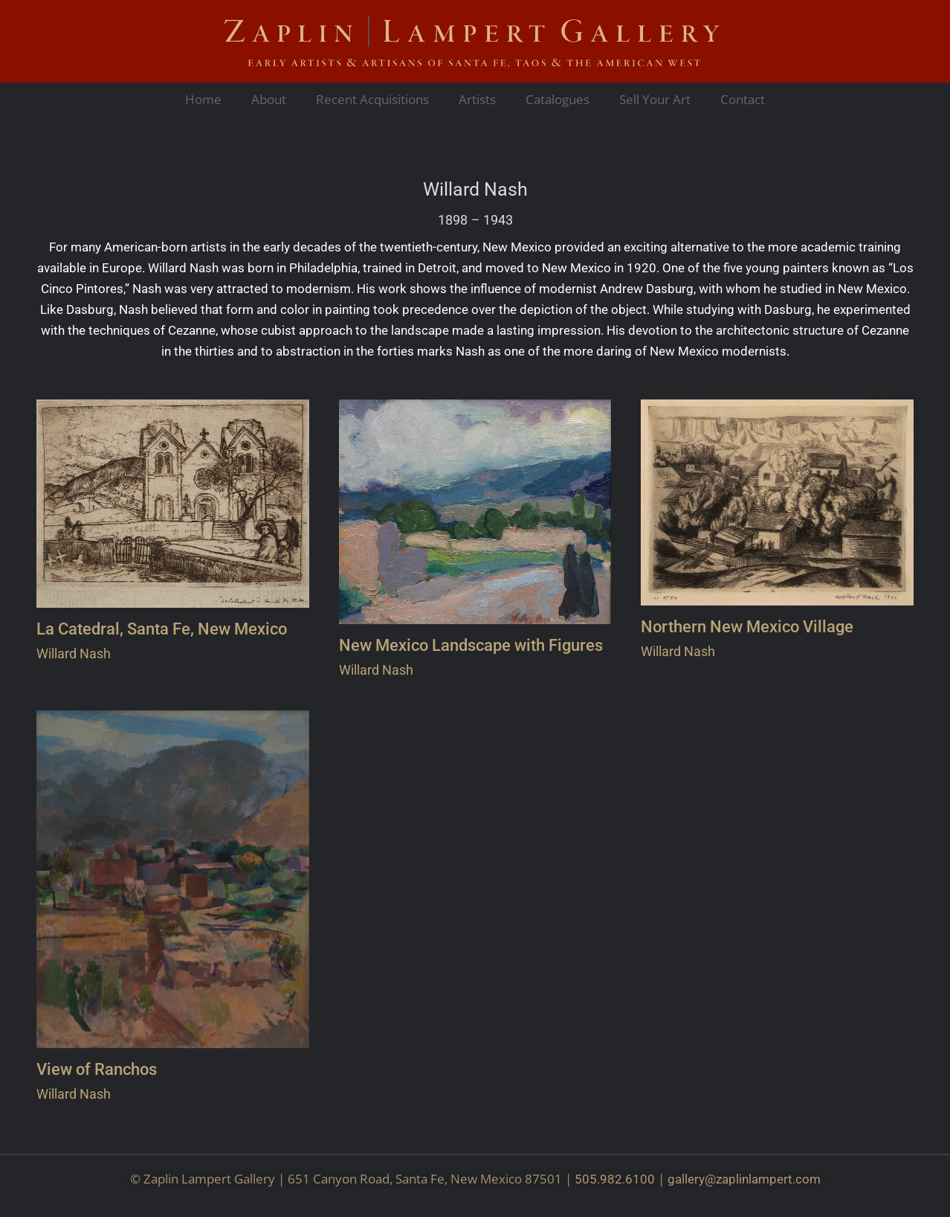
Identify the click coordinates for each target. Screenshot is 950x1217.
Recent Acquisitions (372, 99)
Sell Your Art (655, 99)
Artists (477, 99)
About (268, 99)
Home (203, 99)
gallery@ (692, 1179)
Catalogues (557, 99)
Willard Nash (475, 189)
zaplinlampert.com (768, 1179)
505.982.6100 (615, 1179)
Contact (742, 99)
